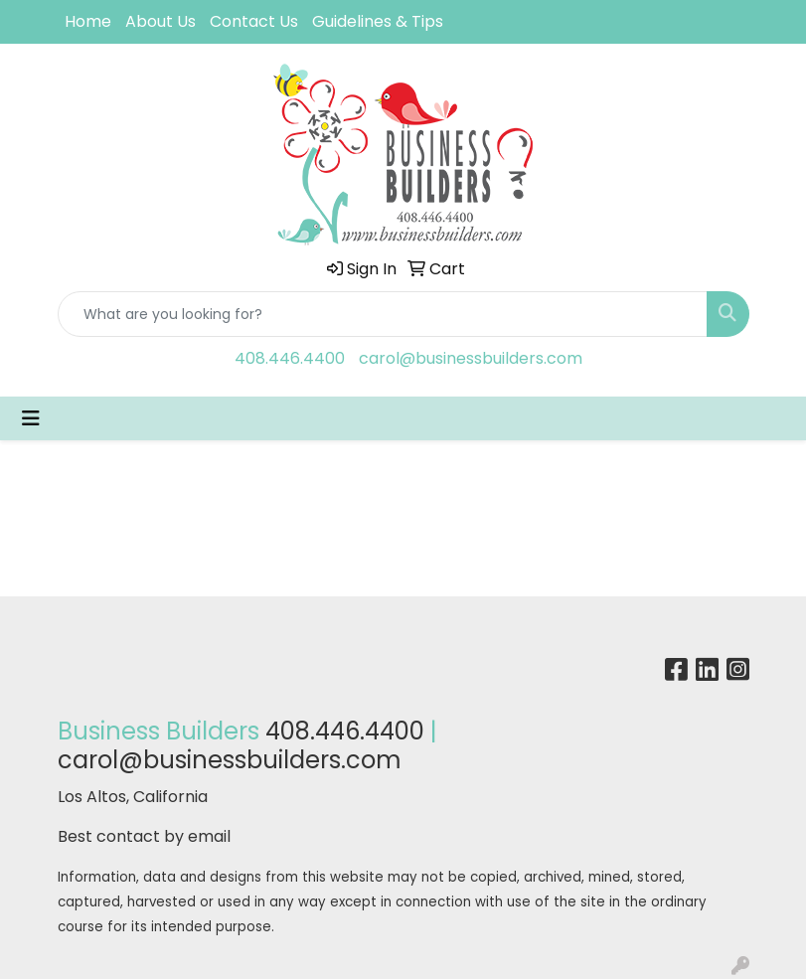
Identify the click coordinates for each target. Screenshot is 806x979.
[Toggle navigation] (31, 418)
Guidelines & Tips (377, 21)
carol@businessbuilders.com (470, 358)
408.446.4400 (290, 358)
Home (88, 21)
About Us (160, 21)
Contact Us (254, 21)
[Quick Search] (383, 314)
